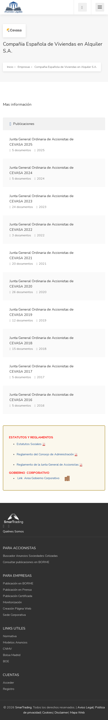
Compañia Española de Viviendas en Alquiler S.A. (65, 67)
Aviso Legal (85, 707)
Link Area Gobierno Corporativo (38, 478)
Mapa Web (77, 712)
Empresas (24, 67)
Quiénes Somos (13, 531)
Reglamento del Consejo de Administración (45, 454)
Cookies (47, 712)
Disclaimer (61, 712)
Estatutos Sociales (29, 444)
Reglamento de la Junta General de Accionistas (48, 465)
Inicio (10, 67)
